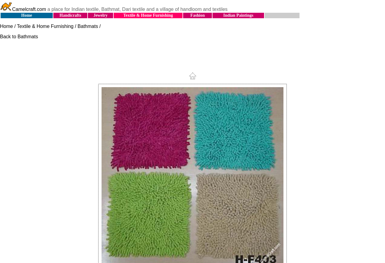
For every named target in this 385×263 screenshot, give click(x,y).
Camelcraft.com (23, 9)
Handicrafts (70, 15)
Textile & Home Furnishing (148, 15)
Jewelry (100, 15)
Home (26, 15)
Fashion (197, 15)
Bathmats (88, 26)
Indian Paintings (238, 15)
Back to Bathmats (19, 36)
